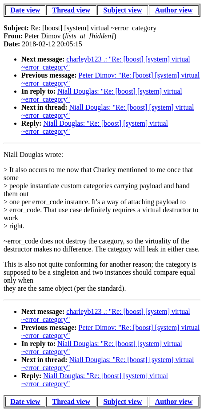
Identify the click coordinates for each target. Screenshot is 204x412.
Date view (25, 10)
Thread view (71, 10)
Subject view (123, 10)
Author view (174, 10)
